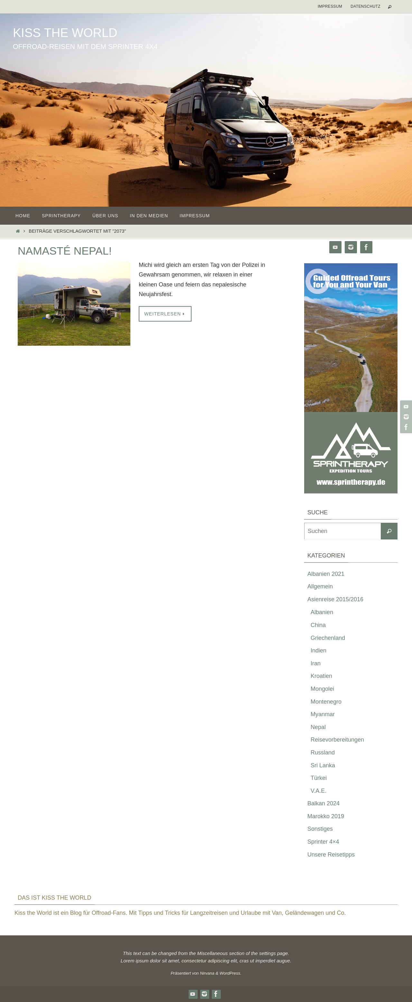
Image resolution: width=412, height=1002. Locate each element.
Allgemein (320, 586)
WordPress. (230, 973)
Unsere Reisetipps (331, 854)
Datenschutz (365, 6)
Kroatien (321, 676)
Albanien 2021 (325, 574)
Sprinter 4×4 (323, 841)
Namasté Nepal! (65, 251)
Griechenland (328, 638)
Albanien (322, 612)
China (318, 625)
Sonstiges (320, 829)
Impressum (330, 6)
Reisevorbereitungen (337, 739)
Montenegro (326, 701)
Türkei (319, 778)
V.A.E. (318, 791)
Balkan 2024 (323, 803)
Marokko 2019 (325, 816)
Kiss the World (65, 33)
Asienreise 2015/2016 (335, 599)
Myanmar (323, 714)
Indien (318, 650)
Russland (323, 752)
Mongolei (322, 689)
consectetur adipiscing (205, 960)
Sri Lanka (323, 765)
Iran (316, 663)
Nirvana (207, 973)
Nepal (318, 727)
